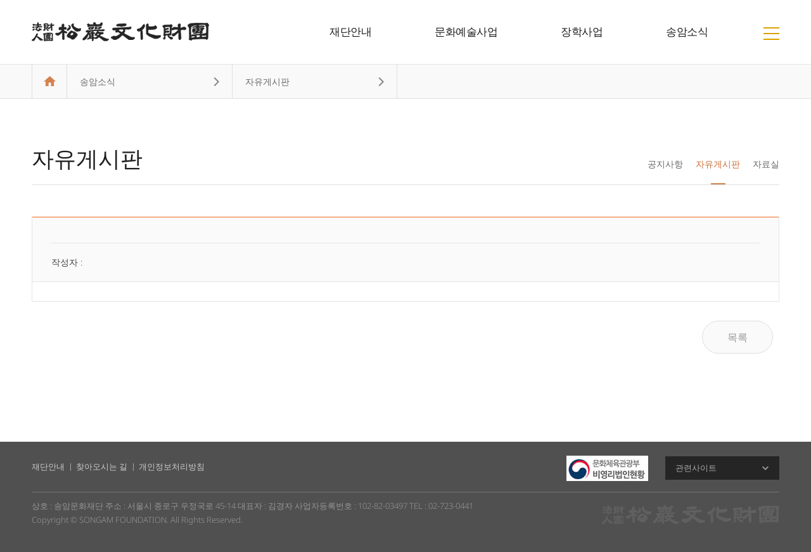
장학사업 (582, 31)
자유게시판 (718, 164)
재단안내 (350, 31)
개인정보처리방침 (172, 466)
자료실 (766, 164)
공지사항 (665, 164)
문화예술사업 (466, 31)
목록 (737, 337)
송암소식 (687, 31)
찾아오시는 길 (101, 466)
